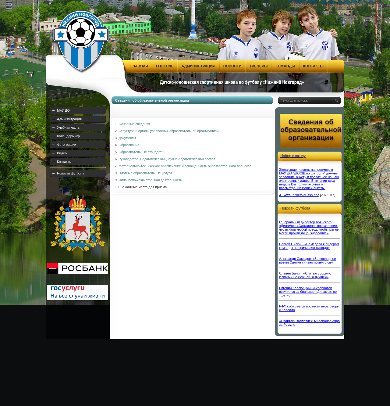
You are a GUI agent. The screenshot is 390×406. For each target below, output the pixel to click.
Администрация (69, 119)
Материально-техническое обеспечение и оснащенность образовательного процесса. (185, 166)
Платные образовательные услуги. (146, 173)
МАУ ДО (63, 110)
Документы (127, 138)
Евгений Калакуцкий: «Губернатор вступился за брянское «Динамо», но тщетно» (308, 291)
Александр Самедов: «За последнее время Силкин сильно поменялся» (307, 260)
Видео (62, 153)
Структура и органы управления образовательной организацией (168, 131)
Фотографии (66, 144)
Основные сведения (134, 124)
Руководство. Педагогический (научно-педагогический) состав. (167, 159)
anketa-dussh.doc (305, 195)
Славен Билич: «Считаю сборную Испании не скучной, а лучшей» (305, 275)
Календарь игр (68, 136)
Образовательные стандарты (141, 152)
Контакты (64, 161)
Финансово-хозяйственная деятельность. (151, 180)
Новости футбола (70, 173)
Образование (129, 145)
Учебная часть (68, 127)
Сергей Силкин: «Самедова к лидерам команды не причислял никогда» (309, 246)
